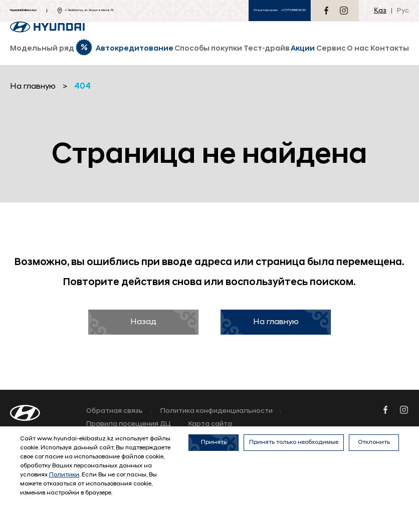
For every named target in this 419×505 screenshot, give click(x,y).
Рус (403, 11)
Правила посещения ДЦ (128, 424)
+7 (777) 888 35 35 (293, 10)
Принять (214, 442)
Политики (64, 475)
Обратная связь (114, 411)
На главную (276, 322)
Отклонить (374, 442)
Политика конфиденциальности (216, 411)
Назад (143, 322)
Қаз (380, 11)
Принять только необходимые (293, 442)
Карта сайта (210, 424)
